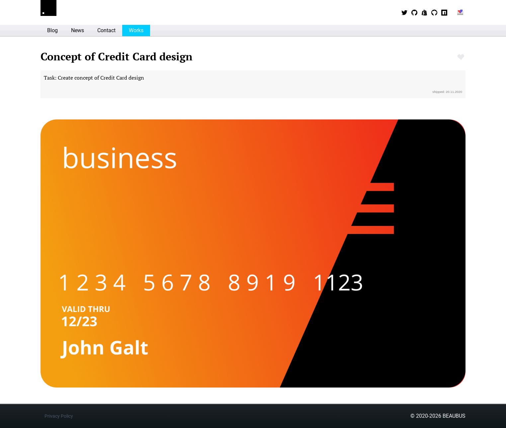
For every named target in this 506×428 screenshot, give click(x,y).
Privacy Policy (58, 416)
